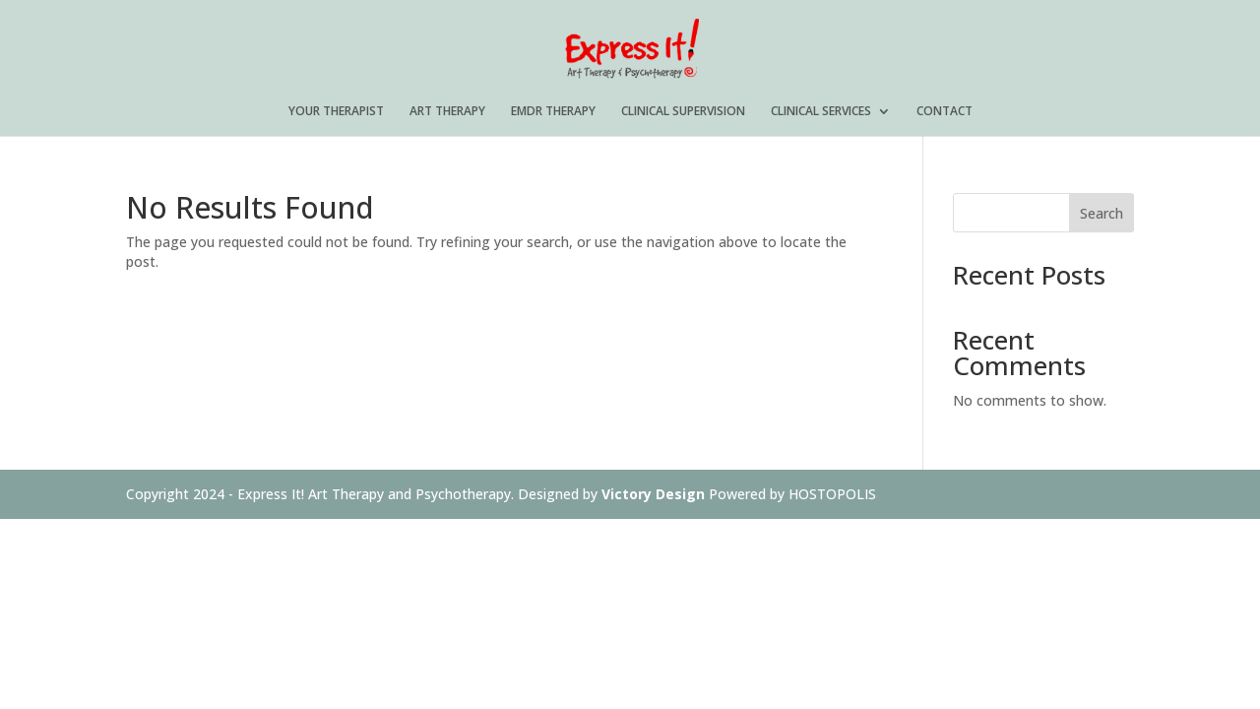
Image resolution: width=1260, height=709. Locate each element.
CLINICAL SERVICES (821, 111)
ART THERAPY (447, 111)
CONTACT (944, 111)
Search (1101, 213)
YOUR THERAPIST (336, 111)
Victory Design (653, 493)
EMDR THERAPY (553, 111)
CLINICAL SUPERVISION (683, 111)
